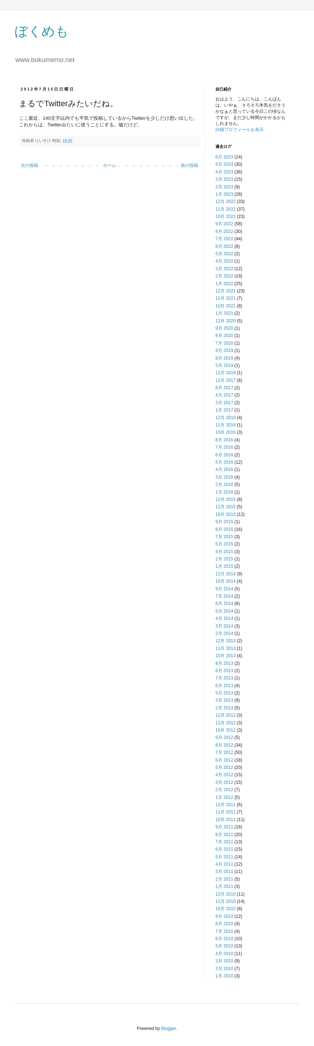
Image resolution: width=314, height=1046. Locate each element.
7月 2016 (224, 447)
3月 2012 (224, 782)
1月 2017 (224, 410)
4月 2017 (224, 395)
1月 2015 (224, 566)
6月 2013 (224, 685)
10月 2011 (225, 819)
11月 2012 (225, 722)
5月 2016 (224, 462)
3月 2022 (224, 268)
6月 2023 (224, 157)
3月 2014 (224, 626)
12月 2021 (225, 291)
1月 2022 (224, 283)
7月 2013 (224, 678)
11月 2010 (225, 901)
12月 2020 (225, 320)
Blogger (168, 1028)
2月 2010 (224, 968)
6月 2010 (224, 938)
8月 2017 (224, 387)
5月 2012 (224, 767)
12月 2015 (225, 499)
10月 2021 (225, 306)
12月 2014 (225, 573)
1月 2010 (224, 975)
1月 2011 (224, 886)
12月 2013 (225, 640)
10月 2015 (225, 514)
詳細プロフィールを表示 (239, 129)
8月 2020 (224, 335)
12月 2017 (225, 380)
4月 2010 (224, 953)
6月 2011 (224, 849)
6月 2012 (224, 760)
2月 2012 (224, 789)
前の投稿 (189, 165)
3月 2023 (224, 179)
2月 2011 (224, 879)
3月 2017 (224, 402)
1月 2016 (224, 492)
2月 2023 (224, 186)
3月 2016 (224, 477)
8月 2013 (224, 670)
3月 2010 (224, 960)
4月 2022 (224, 261)
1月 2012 (224, 797)
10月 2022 (225, 216)
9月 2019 (224, 350)
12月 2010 (225, 894)
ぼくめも (42, 31)
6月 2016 (224, 454)
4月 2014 (224, 618)
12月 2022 (225, 201)
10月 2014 (225, 581)
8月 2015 (224, 529)
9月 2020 (224, 328)
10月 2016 (225, 432)
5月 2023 (224, 164)
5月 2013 (224, 693)
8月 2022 (224, 231)
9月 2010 (224, 916)
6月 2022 (224, 246)
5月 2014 (224, 611)
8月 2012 (224, 745)
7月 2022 (224, 238)
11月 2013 (225, 648)
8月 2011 (224, 834)
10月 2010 (225, 908)
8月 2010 (224, 923)
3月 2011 (224, 871)
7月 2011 (224, 841)
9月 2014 (224, 588)
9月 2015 (224, 521)
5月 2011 (224, 856)
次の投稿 (29, 165)
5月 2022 (224, 253)
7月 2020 (224, 343)
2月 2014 (224, 633)
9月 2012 (224, 737)
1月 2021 (224, 313)
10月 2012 (225, 730)
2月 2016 (224, 484)
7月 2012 (224, 752)
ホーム (109, 165)
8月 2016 (224, 439)
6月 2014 (224, 603)
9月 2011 (224, 826)
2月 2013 (224, 707)
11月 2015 (225, 506)
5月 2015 (224, 544)
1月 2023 (224, 194)
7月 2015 (224, 536)
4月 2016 (224, 469)
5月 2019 (224, 365)
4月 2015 (224, 551)
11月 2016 (225, 425)
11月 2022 (225, 209)
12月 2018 (225, 372)
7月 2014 (224, 596)
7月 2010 (224, 931)
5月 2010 (224, 946)
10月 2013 (225, 655)
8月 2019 (224, 358)
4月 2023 (224, 172)
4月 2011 (224, 864)
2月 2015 (224, 559)
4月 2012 (224, 774)
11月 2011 (225, 812)
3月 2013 (224, 700)
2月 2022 (224, 276)
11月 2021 (225, 298)
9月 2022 (224, 223)
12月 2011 (225, 804)
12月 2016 (225, 417)
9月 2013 (224, 663)
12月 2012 (225, 715)
